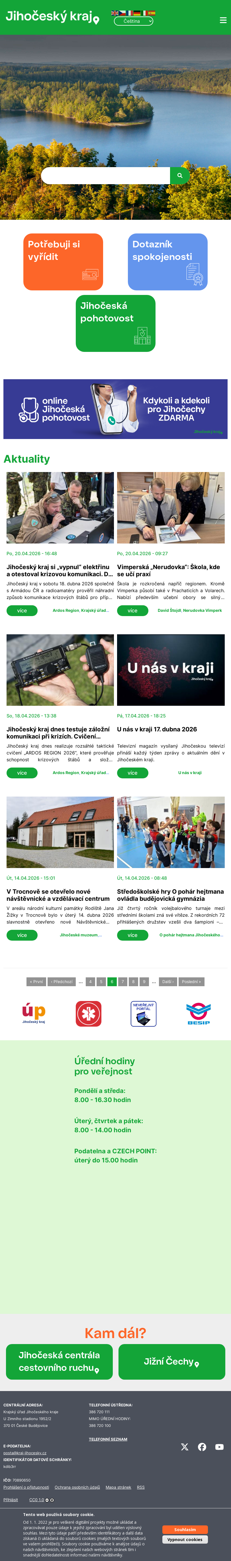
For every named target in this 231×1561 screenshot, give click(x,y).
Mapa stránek (118, 1487)
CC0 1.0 (36, 1499)
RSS (141, 1487)
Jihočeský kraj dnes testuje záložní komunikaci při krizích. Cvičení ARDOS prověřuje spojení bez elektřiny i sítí (58, 740)
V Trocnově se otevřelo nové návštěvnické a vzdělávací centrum (58, 895)
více (22, 611)
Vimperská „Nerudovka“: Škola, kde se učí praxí (168, 570)
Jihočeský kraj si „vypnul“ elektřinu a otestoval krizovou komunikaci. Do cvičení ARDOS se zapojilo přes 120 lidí (59, 577)
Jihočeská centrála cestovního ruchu (59, 1362)
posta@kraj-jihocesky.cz (24, 1453)
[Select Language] (133, 21)
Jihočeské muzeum (79, 934)
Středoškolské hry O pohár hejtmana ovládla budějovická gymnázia (170, 895)
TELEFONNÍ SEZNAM (108, 1439)
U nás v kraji (190, 772)
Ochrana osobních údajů (77, 1487)
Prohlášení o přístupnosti (26, 1487)
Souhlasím (185, 1529)
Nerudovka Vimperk (202, 610)
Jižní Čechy (172, 1361)
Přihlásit (10, 1499)
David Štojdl (169, 610)
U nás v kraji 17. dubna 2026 (157, 729)
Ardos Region (66, 610)
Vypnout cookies (185, 1539)
